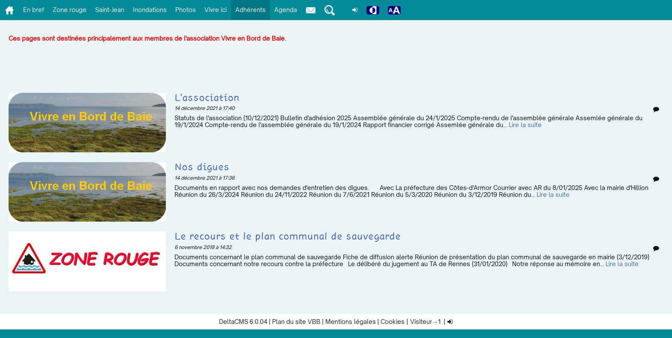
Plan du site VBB (296, 321)
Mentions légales (350, 321)
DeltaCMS (233, 321)
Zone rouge (70, 9)
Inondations (150, 9)
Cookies (393, 321)
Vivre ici (215, 9)
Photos (185, 9)
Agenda (285, 9)
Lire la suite (525, 124)
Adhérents (250, 9)
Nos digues (201, 167)
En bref (33, 9)
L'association (206, 98)
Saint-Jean (109, 9)
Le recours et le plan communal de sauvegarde (287, 236)
